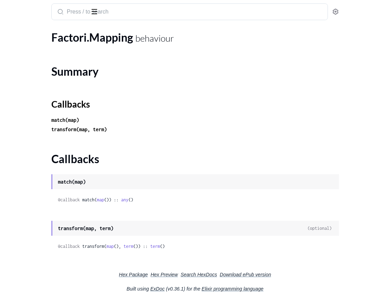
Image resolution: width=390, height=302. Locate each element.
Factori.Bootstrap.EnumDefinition (46, 91)
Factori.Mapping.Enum (32, 171)
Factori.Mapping (25, 129)
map (174, 199)
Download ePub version (297, 274)
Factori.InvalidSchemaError (37, 261)
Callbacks (22, 149)
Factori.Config (22, 110)
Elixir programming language (284, 289)
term (202, 246)
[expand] (97, 44)
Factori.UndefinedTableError (39, 270)
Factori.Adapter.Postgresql (37, 44)
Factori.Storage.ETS (28, 208)
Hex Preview (216, 274)
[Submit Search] (133, 12)
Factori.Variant (23, 218)
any (198, 199)
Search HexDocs (250, 274)
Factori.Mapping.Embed (33, 162)
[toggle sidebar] (95, 11)
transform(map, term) (152, 129)
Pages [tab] (12, 32)
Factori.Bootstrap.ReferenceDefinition (49, 101)
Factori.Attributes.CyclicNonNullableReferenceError (49, 242)
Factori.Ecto (19, 119)
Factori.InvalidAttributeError (40, 251)
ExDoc (209, 289)
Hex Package (185, 274)
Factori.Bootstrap (26, 63)
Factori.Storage (23, 199)
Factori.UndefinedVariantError (42, 279)
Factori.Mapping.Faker (32, 180)
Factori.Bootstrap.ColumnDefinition (48, 72)
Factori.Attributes (26, 54)
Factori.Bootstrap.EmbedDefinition (47, 82)
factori (15, 8)
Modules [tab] (39, 32)
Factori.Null (19, 190)
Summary (22, 141)
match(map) (139, 120)
